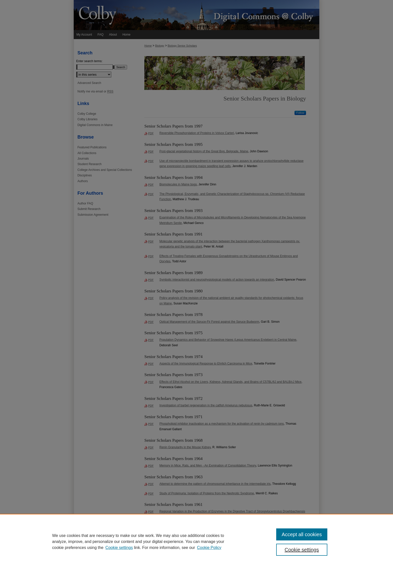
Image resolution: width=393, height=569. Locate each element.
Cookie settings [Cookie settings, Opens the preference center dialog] (302, 549)
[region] (196, 541)
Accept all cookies (302, 534)
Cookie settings (119, 547)
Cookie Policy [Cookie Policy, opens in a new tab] (209, 547)
